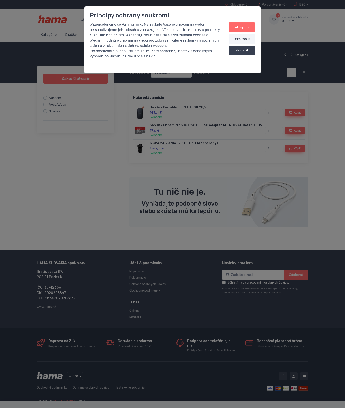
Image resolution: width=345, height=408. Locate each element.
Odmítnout (242, 39)
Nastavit (241, 50)
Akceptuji (242, 27)
